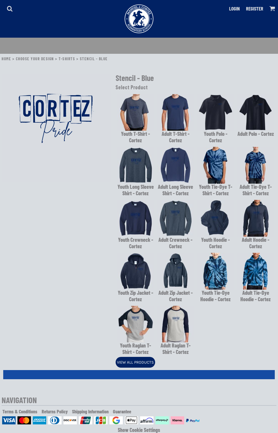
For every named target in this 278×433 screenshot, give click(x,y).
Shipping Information (90, 411)
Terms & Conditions (19, 411)
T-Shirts (67, 58)
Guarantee (122, 411)
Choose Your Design (35, 58)
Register (254, 8)
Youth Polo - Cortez (215, 136)
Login (234, 8)
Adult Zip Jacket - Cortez (175, 295)
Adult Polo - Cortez (255, 133)
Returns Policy (55, 411)
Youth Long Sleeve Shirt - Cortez (135, 189)
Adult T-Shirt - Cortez (176, 136)
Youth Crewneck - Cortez (135, 242)
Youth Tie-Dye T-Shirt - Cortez (215, 189)
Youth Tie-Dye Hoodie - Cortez (215, 295)
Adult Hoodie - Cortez (255, 242)
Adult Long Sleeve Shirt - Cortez (175, 189)
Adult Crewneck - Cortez (175, 242)
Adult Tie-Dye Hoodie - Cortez (255, 295)
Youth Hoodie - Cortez (215, 242)
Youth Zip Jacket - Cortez (135, 295)
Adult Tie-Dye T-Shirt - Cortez (256, 189)
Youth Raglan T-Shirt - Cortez (135, 348)
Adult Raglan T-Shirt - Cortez (176, 348)
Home (6, 58)
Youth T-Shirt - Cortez (135, 136)
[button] (10, 9)
